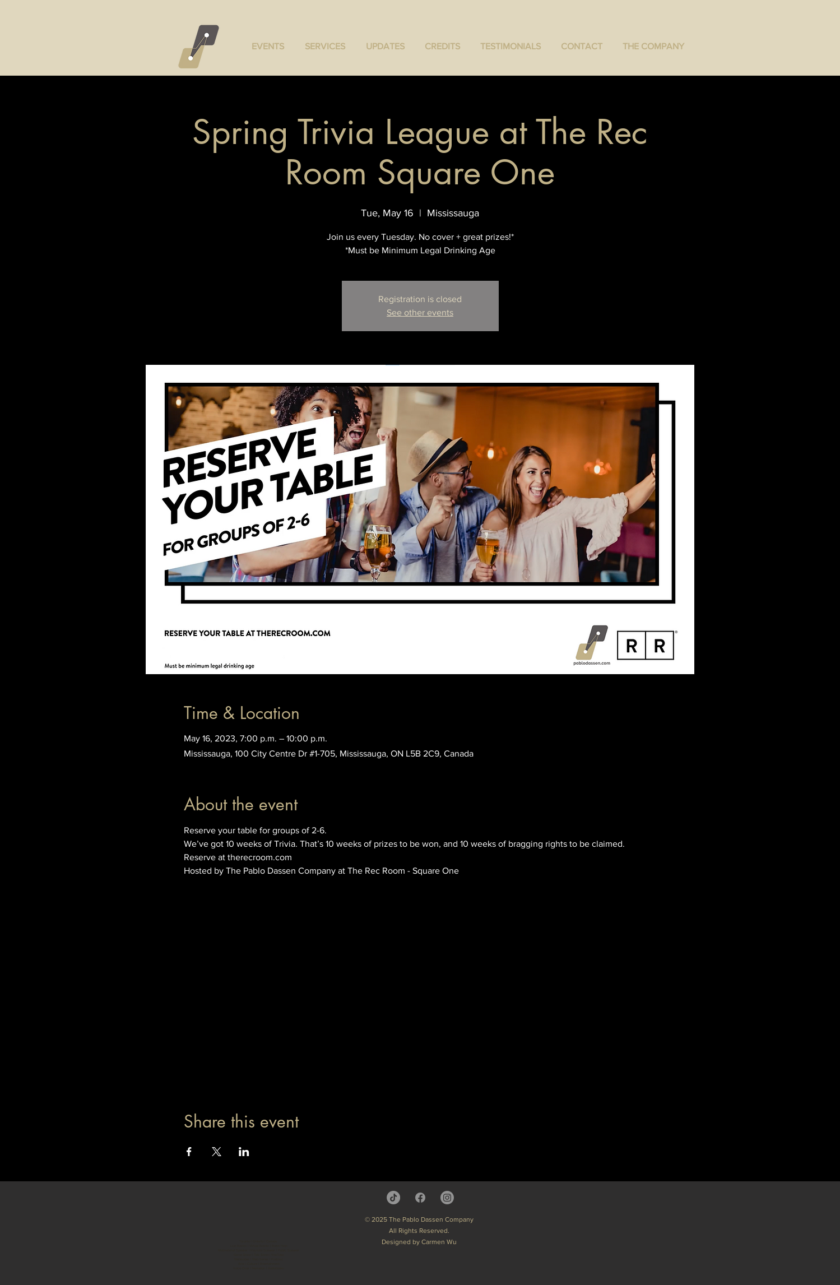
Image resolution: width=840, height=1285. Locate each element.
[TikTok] (393, 1197)
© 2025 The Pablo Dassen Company (419, 1219)
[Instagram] (447, 1197)
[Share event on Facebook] (189, 1151)
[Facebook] (420, 1197)
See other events (420, 312)
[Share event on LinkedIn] (244, 1151)
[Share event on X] (216, 1151)
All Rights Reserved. (419, 1231)
